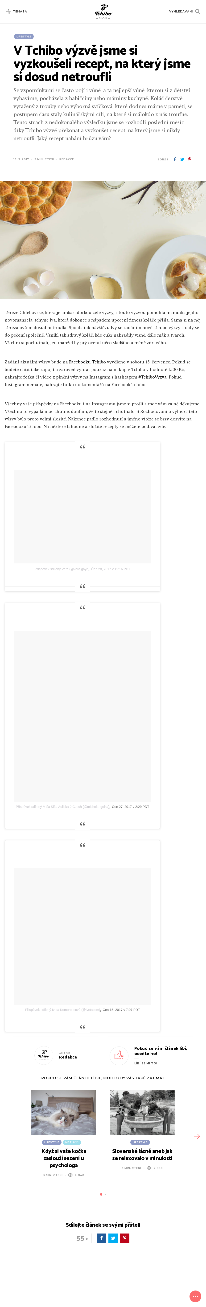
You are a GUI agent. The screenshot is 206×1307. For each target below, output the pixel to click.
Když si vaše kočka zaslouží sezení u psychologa (63, 1158)
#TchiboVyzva (152, 377)
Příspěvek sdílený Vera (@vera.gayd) (62, 569)
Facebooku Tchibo (87, 362)
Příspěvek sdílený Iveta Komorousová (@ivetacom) (62, 1010)
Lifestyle (23, 36)
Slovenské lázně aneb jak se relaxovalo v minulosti (142, 1155)
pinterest (189, 159)
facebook (174, 159)
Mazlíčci (72, 1142)
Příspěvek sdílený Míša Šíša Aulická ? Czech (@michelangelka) (62, 807)
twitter (182, 159)
